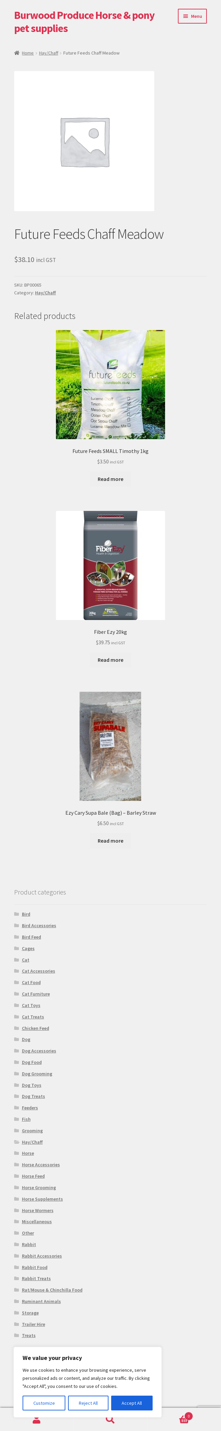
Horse (28, 1153)
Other (28, 1233)
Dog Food (32, 1062)
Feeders (30, 1108)
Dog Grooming (37, 1074)
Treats (29, 1335)
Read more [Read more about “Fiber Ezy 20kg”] (110, 659)
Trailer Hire (33, 1324)
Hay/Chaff (48, 53)
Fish (26, 1119)
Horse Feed (33, 1176)
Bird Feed (31, 937)
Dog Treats (33, 1096)
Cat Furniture (36, 994)
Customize (44, 1403)
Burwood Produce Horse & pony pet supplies (84, 21)
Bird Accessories (39, 925)
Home (28, 53)
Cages (28, 948)
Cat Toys (31, 1005)
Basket (170, 1415)
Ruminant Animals (41, 1301)
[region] (87, 1382)
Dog (26, 1039)
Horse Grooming (39, 1187)
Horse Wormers (38, 1210)
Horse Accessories (41, 1165)
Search (111, 1419)
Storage (30, 1313)
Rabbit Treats (36, 1278)
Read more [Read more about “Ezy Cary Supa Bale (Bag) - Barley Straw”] (110, 840)
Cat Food (31, 982)
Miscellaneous (37, 1221)
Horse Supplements (42, 1199)
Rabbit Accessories (42, 1256)
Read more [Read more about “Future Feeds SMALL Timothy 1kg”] (110, 479)
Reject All (88, 1403)
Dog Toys (31, 1085)
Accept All (132, 1403)
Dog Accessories (39, 1051)
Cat (25, 960)
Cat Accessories (38, 971)
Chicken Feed (35, 1028)
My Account (37, 1419)
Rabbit (29, 1244)
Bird (26, 914)
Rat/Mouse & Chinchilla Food (52, 1290)
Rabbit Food (35, 1267)
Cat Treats (33, 1017)
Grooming (32, 1131)
